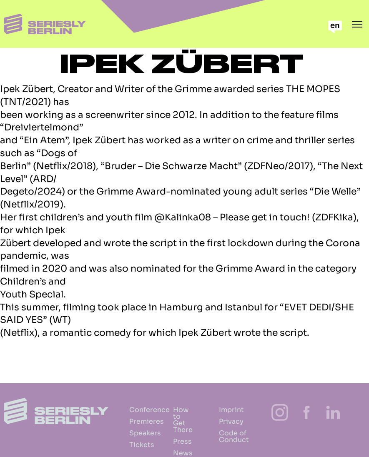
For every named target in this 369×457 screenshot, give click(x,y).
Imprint (225, 409)
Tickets (131, 444)
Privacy (225, 421)
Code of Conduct (225, 436)
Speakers (131, 433)
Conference (131, 409)
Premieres (131, 421)
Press (177, 441)
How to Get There (177, 419)
